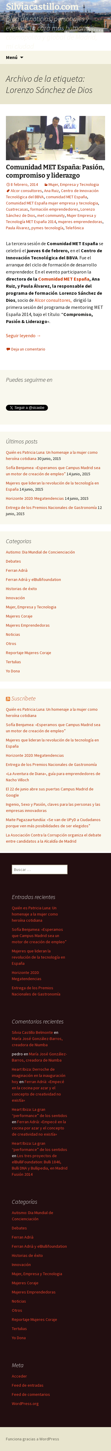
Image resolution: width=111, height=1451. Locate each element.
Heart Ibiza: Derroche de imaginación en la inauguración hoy (38, 1075)
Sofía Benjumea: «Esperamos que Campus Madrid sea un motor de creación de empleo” (39, 935)
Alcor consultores (26, 190)
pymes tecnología (47, 227)
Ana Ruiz (51, 190)
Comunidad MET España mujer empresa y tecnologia (52, 203)
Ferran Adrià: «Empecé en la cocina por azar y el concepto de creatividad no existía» (39, 1128)
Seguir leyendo (23, 335)
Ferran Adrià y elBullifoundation (33, 579)
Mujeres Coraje (19, 616)
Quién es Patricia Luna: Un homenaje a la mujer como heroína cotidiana (35, 914)
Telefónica (74, 227)
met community (51, 215)
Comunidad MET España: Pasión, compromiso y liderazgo (55, 171)
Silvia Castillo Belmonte (32, 1032)
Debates (13, 561)
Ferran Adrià (17, 570)
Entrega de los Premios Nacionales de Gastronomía (51, 507)
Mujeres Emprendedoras (28, 625)
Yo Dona (13, 671)
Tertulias (13, 661)
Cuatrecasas (17, 209)
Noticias (13, 634)
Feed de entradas (28, 1385)
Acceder (19, 1376)
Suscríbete (23, 698)
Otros (11, 643)
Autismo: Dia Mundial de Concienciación (40, 552)
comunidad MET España (66, 196)
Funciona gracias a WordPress (32, 1439)
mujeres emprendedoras (80, 221)
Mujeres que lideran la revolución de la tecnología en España (38, 957)
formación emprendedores (54, 209)
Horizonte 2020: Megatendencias (35, 498)
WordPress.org (25, 1403)
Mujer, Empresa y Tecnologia (74, 184)
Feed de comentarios (31, 1394)
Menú (11, 57)
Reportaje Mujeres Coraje (28, 652)
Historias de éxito (21, 588)
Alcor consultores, (53, 300)
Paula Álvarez (17, 227)
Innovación (15, 597)
